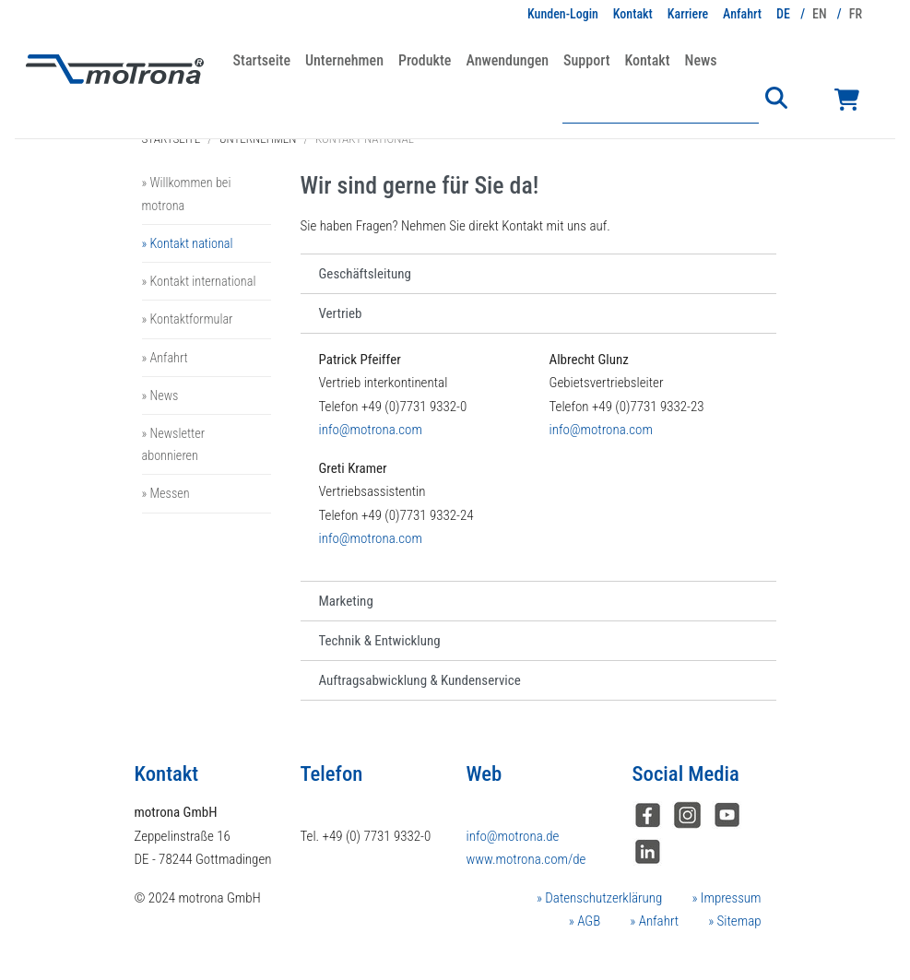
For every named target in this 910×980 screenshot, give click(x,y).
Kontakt (633, 13)
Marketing (346, 601)
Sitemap (737, 921)
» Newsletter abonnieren (174, 444)
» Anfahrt (165, 357)
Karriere (688, 13)
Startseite (261, 60)
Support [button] (586, 60)
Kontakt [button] (646, 60)
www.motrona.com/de (526, 859)
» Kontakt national (187, 243)
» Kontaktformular (187, 319)
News (701, 60)
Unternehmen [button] (344, 60)
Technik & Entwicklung (380, 640)
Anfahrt (742, 13)
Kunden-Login (562, 13)
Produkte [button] (424, 60)
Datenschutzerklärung (602, 898)
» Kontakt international (199, 281)
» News (160, 395)
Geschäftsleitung (365, 274)
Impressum (729, 898)
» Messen (166, 493)
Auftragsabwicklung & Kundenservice (420, 680)
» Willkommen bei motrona (186, 193)
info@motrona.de (513, 836)
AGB (587, 921)
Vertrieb (340, 313)
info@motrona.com (370, 429)
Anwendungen (507, 60)
